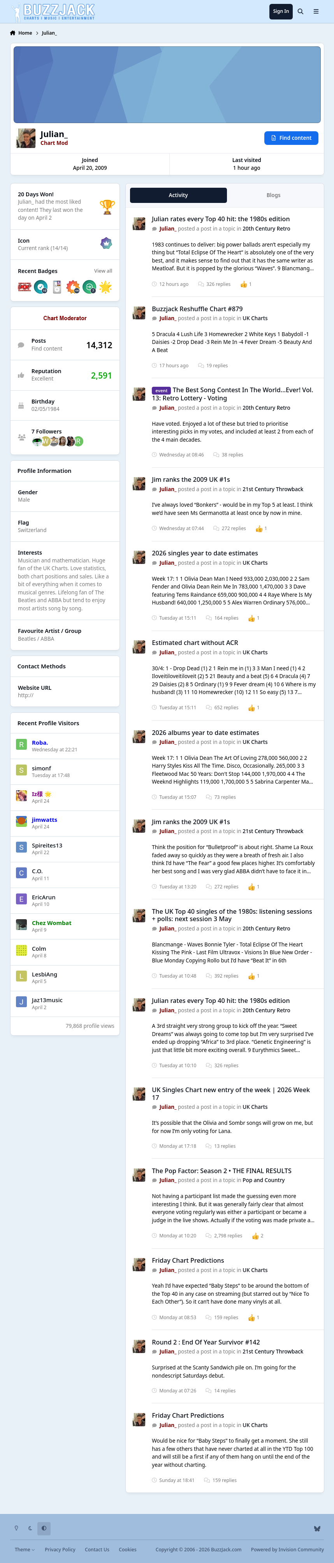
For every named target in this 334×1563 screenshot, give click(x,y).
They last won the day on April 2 (50, 214)
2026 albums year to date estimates (205, 732)
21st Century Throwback (273, 489)
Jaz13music (47, 1000)
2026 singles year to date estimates (205, 553)
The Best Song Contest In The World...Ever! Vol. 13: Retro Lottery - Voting (232, 394)
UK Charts (255, 318)
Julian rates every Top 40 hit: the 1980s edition (221, 219)
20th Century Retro (266, 228)
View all (103, 270)
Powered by (287, 1549)
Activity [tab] (178, 195)
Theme (25, 1549)
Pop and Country (264, 1180)
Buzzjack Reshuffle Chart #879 (197, 309)
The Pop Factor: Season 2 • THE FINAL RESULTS (222, 1171)
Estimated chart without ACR (195, 642)
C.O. (37, 871)
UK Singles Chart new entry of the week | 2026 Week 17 (231, 1093)
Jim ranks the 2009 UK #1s (191, 479)
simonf (41, 768)
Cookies (127, 1549)
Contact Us (97, 1549)
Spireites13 (47, 845)
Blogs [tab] (273, 195)
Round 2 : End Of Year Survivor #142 (206, 1342)
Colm (39, 948)
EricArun (43, 897)
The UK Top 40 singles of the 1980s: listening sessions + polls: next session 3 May (232, 915)
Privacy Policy (60, 1549)
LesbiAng (44, 974)
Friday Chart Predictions (188, 1260)
